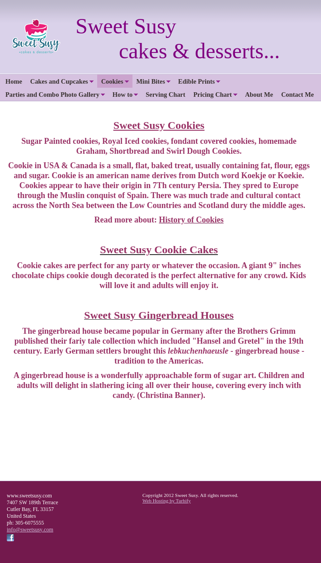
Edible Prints (196, 81)
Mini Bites (151, 81)
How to (122, 94)
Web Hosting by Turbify (166, 500)
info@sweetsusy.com (30, 529)
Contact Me (297, 94)
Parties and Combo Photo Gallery (52, 94)
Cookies (112, 81)
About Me (259, 94)
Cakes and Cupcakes (59, 81)
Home (13, 81)
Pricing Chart (213, 94)
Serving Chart (165, 94)
